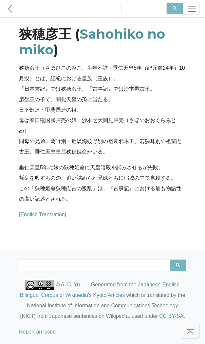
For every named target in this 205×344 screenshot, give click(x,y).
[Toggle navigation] (192, 9)
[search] (143, 8)
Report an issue (37, 332)
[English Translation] (42, 214)
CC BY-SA (171, 316)
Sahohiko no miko (92, 42)
